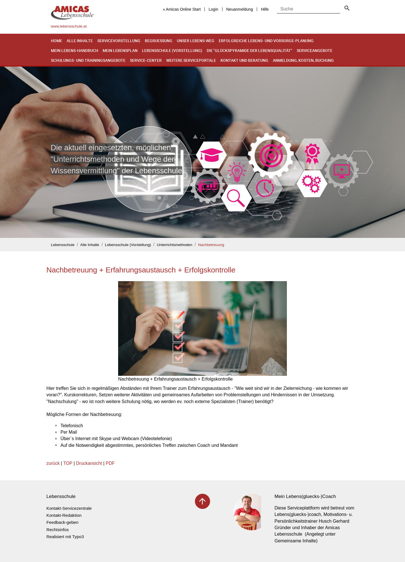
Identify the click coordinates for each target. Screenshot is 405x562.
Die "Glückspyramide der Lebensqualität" (249, 50)
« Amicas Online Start (182, 9)
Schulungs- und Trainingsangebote (88, 60)
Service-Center (146, 60)
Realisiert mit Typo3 (65, 536)
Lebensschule (63, 245)
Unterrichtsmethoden (174, 245)
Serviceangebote (314, 50)
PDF (110, 463)
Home (56, 40)
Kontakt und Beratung (244, 60)
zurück (53, 463)
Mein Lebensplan (120, 50)
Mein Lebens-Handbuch (74, 50)
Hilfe (265, 9)
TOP (67, 463)
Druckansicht (89, 463)
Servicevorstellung (118, 40)
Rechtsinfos (57, 529)
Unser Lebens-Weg (195, 40)
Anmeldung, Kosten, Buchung (303, 60)
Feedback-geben (62, 522)
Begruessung (158, 40)
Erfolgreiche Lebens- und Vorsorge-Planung (266, 40)
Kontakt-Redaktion (64, 515)
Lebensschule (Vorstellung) (172, 50)
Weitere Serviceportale (191, 60)
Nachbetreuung (211, 245)
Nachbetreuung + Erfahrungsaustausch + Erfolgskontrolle (140, 270)
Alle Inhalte (80, 40)
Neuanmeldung (239, 9)
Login (213, 9)
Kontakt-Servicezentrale (69, 508)
